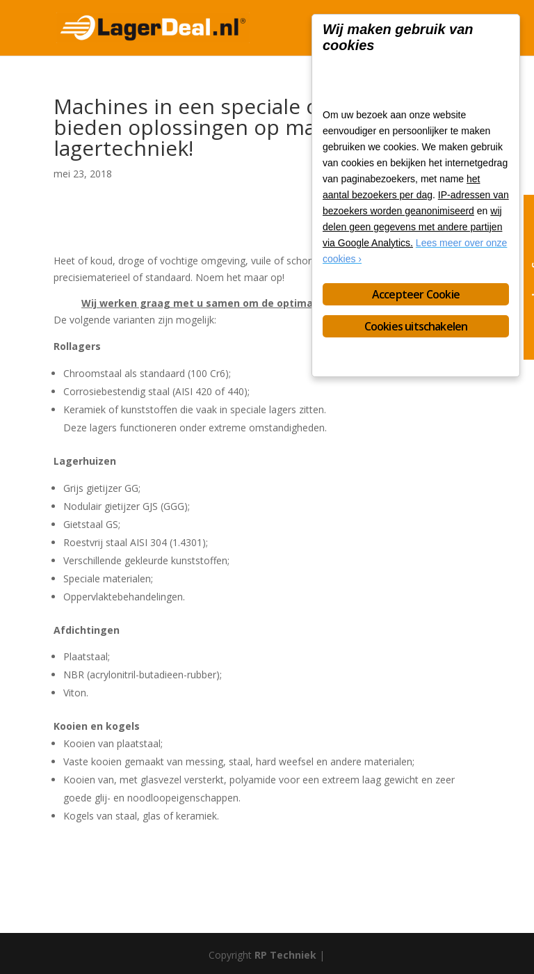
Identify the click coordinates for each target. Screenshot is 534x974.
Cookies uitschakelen (416, 326)
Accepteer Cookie (416, 294)
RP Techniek (285, 954)
